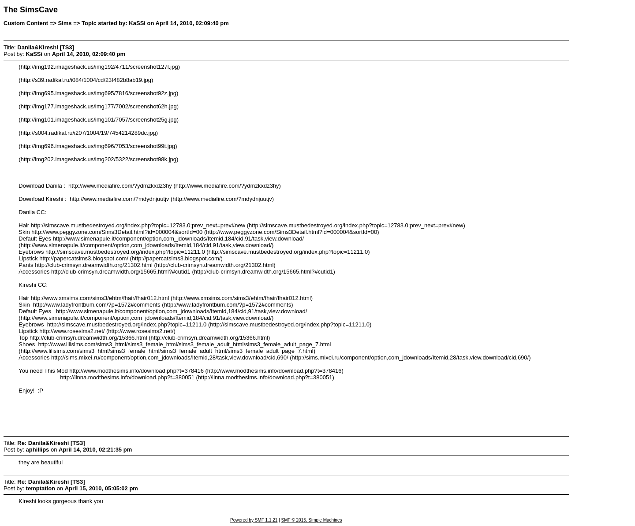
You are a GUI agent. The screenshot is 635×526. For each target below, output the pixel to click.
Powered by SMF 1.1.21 (253, 520)
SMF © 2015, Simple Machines (311, 520)
